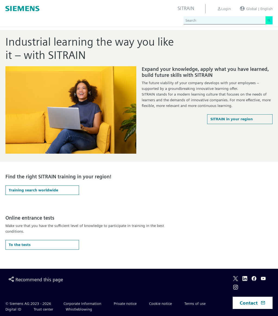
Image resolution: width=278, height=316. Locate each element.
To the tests (20, 244)
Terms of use (195, 303)
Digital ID (13, 309)
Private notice (125, 303)
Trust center (43, 309)
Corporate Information (82, 303)
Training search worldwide (33, 190)
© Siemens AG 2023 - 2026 (28, 303)
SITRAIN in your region (231, 119)
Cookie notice (160, 303)
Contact (253, 303)
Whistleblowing (79, 309)
